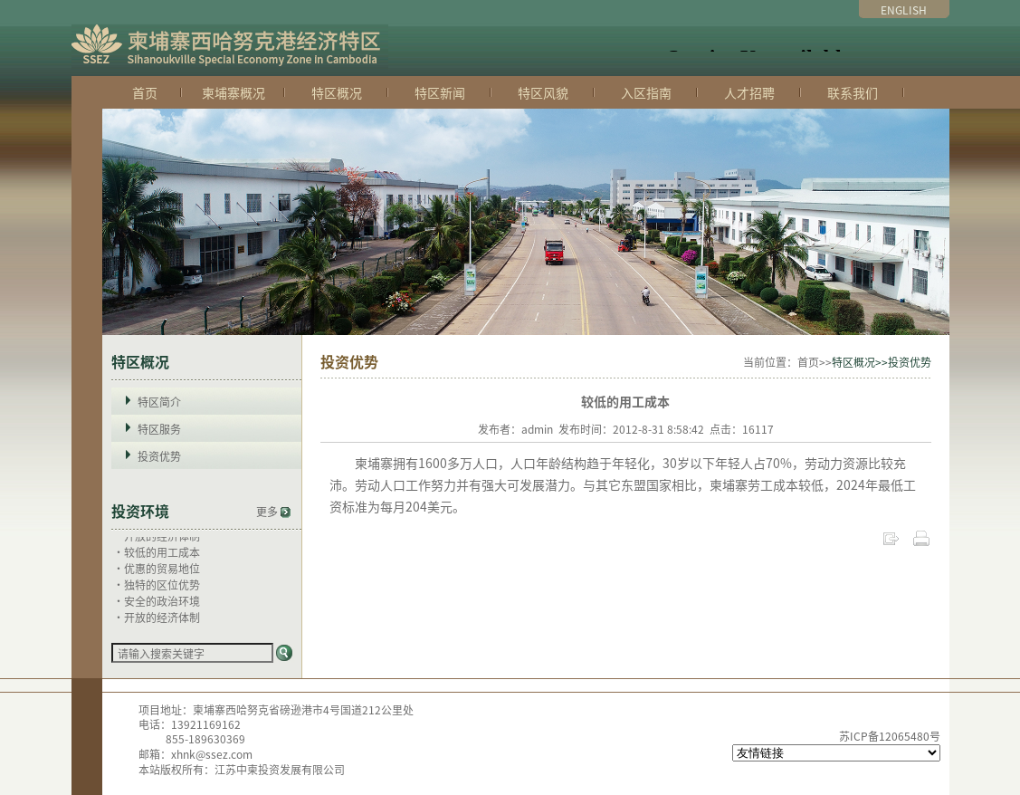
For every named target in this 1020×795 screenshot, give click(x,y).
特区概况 (336, 92)
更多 (273, 511)
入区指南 (646, 92)
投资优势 (159, 456)
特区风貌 (543, 92)
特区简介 (159, 401)
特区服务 (159, 428)
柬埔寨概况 (233, 92)
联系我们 (852, 92)
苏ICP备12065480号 (889, 735)
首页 (144, 92)
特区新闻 (440, 92)
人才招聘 (749, 92)
